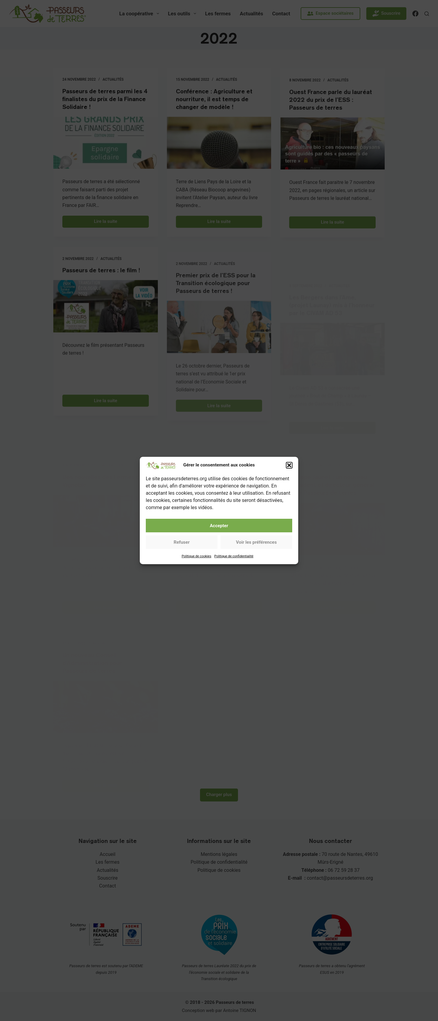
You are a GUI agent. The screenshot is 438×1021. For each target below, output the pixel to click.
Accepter (219, 535)
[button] (289, 475)
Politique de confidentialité (233, 565)
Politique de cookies (196, 565)
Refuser (182, 551)
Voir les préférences (256, 551)
